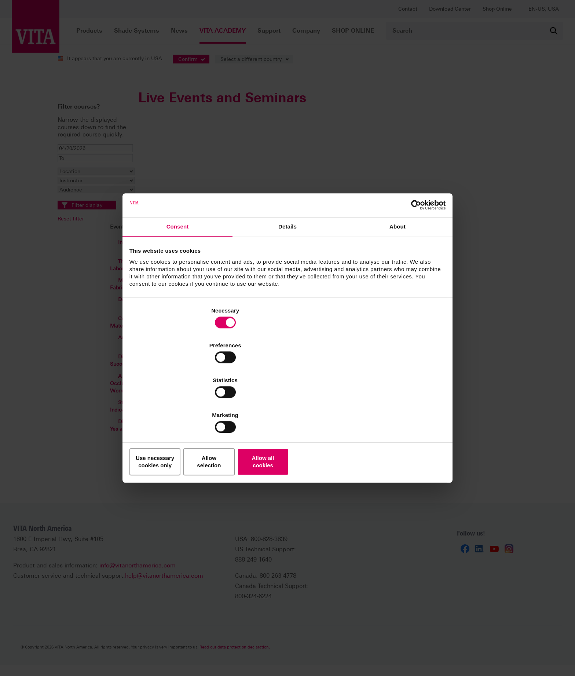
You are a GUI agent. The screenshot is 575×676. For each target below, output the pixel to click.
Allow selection (287, 409)
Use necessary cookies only (182, 409)
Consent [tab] (177, 285)
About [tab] (397, 285)
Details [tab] (287, 285)
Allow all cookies (393, 409)
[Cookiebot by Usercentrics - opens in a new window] (412, 261)
